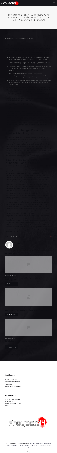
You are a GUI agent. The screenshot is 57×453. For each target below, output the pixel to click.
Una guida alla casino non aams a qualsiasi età (26, 310)
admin (17, 38)
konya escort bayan (19, 445)
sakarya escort (37, 445)
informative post (42, 45)
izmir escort (9, 445)
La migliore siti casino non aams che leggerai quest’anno (26, 342)
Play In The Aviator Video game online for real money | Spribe (26, 279)
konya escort (29, 445)
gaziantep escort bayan (36, 443)
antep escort (47, 443)
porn (28, 447)
